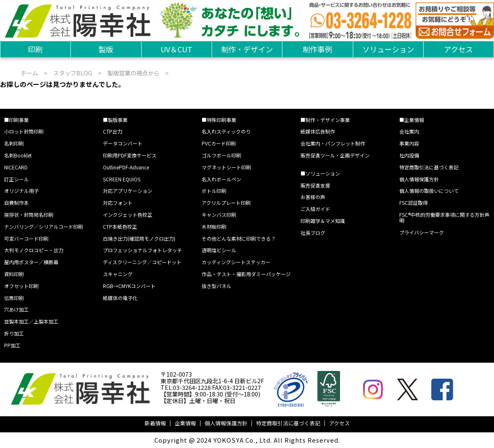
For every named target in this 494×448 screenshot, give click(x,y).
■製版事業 (115, 119)
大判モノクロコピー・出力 (33, 249)
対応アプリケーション (127, 190)
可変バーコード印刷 (26, 238)
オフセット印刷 (21, 285)
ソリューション (388, 49)
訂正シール (16, 179)
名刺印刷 (14, 143)
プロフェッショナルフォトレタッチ (142, 249)
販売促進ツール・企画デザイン (335, 155)
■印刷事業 (16, 119)
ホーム (29, 72)
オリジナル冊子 (21, 190)
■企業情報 (411, 119)
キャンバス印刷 (219, 214)
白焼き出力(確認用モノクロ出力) (139, 238)
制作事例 (317, 49)
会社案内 (409, 131)
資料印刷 (14, 273)
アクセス (458, 49)
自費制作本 (16, 202)
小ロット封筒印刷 (24, 131)
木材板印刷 (214, 226)
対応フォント (118, 202)
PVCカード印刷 (219, 143)
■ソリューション (320, 173)
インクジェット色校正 (127, 214)
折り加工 (14, 333)
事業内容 (409, 143)
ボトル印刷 (214, 190)
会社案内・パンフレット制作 (333, 143)
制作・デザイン (247, 49)
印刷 (35, 49)
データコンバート (122, 143)
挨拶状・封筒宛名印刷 (29, 214)
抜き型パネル (216, 285)
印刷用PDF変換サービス (129, 155)
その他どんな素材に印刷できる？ (239, 238)
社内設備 (409, 155)
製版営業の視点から (133, 72)
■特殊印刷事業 (219, 119)
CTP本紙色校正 (120, 226)
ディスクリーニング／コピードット (142, 261)
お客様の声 (313, 196)
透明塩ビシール (219, 249)
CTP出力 (112, 131)
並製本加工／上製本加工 (31, 321)
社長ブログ (313, 232)
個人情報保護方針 (419, 179)
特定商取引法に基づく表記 (429, 167)
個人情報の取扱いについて (429, 190)
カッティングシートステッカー (236, 261)
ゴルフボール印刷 (221, 155)
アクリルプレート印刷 (226, 202)
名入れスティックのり (226, 131)
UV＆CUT (176, 49)
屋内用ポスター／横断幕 (31, 261)
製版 (105, 49)
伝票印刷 (14, 297)
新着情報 (155, 423)
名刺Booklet (18, 155)
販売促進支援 (315, 185)
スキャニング (118, 273)
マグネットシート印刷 (226, 167)
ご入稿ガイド (315, 208)
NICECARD (16, 167)
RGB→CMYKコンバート (129, 285)
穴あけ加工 (16, 309)
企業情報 (185, 423)
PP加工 (12, 345)
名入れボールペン (221, 179)
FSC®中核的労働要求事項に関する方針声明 (444, 217)
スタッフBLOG (72, 72)
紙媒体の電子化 (120, 297)
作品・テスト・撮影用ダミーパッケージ (246, 273)
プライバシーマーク (421, 232)
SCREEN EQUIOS (121, 179)
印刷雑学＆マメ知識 (323, 220)
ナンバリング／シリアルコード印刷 (43, 226)
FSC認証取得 (413, 202)
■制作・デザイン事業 (325, 119)
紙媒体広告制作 (318, 131)
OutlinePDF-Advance (126, 167)
